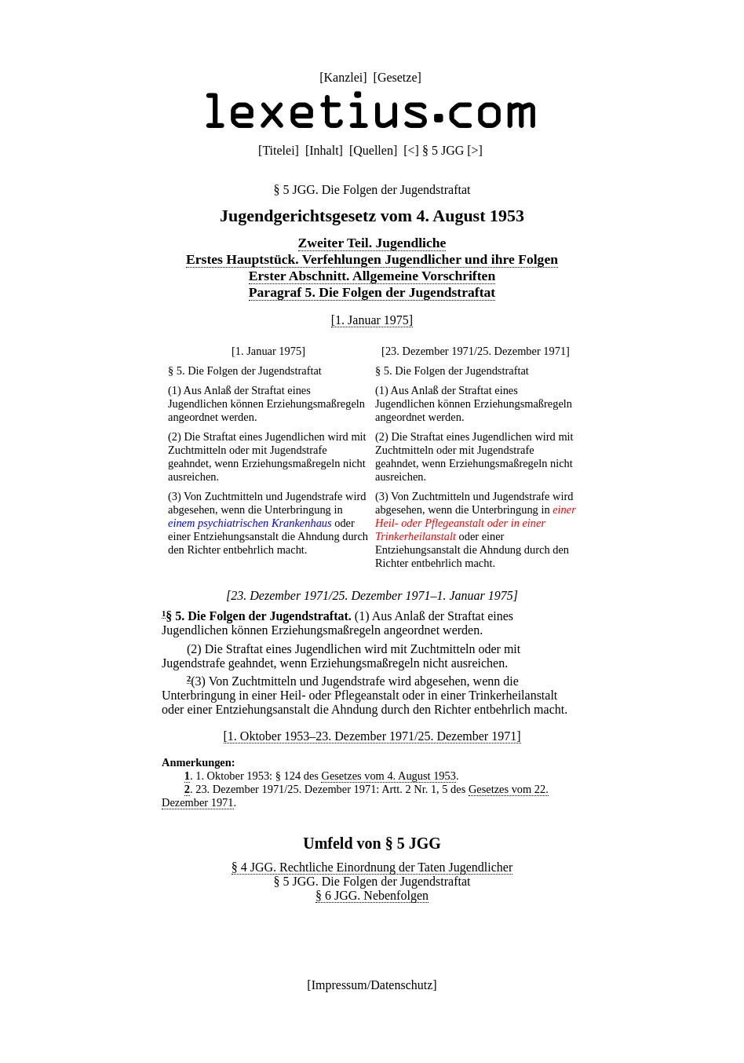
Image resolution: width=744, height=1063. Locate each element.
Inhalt (323, 150)
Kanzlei (343, 77)
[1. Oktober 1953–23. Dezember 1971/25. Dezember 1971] (372, 736)
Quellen (373, 150)
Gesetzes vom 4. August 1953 (388, 775)
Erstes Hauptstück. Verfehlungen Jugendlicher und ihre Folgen (372, 259)
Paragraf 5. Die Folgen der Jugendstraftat (372, 292)
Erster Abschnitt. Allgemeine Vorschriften (372, 275)
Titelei (278, 150)
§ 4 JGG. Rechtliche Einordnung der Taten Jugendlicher (372, 867)
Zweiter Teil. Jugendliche (372, 242)
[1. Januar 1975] (372, 320)
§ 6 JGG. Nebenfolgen (372, 895)
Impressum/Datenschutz (372, 985)
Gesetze (397, 77)
